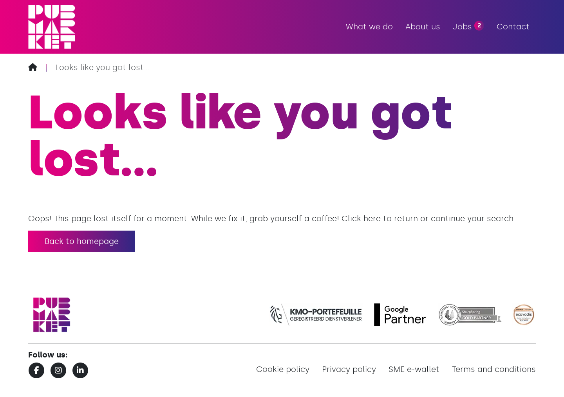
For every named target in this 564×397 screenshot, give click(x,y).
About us (422, 26)
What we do (369, 26)
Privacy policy (349, 369)
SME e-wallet (414, 369)
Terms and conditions (494, 369)
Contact (513, 26)
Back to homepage (82, 241)
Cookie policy (282, 369)
